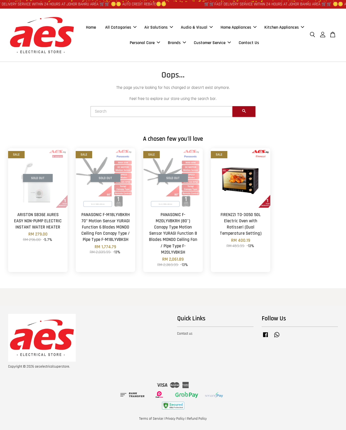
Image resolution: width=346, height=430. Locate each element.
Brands (177, 43)
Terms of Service (151, 418)
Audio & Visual (197, 27)
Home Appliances (239, 27)
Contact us (184, 333)
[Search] (161, 111)
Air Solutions (158, 27)
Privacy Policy (175, 418)
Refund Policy (197, 418)
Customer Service (212, 43)
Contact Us (249, 43)
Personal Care (145, 43)
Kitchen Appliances (284, 27)
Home (91, 27)
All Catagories (121, 27)
